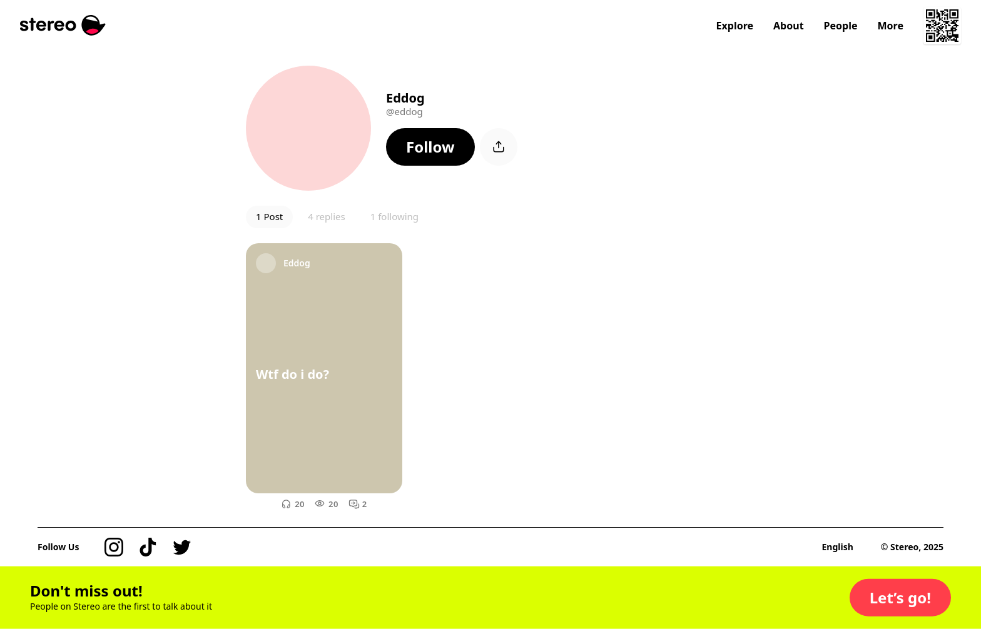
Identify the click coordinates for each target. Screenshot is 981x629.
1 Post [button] (269, 216)
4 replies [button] (326, 216)
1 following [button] (394, 216)
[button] (430, 147)
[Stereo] (63, 25)
